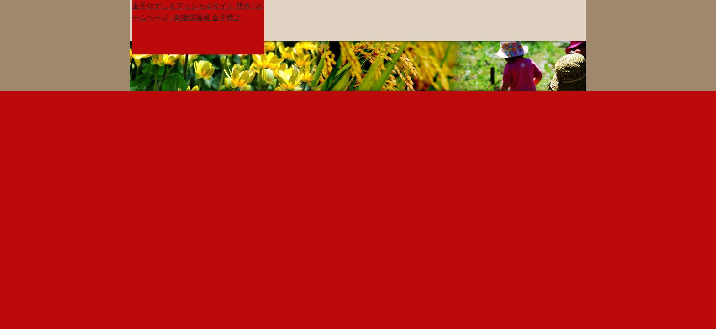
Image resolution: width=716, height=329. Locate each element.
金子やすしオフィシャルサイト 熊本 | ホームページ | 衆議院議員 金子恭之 (197, 11)
